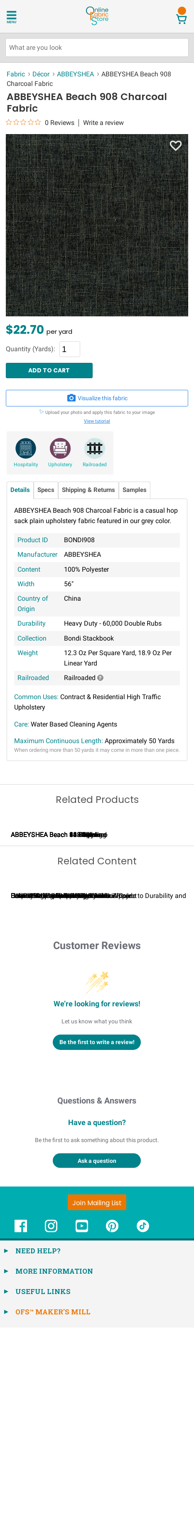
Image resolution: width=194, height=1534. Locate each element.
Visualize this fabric (97, 398)
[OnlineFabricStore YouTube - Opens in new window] (82, 1436)
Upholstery (60, 464)
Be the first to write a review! (97, 1248)
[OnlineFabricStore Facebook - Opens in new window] (21, 1436)
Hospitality (26, 464)
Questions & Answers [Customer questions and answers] (96, 1307)
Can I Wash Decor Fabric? (149, 1102)
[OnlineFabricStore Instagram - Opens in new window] (51, 1436)
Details (20, 490)
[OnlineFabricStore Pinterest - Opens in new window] (112, 1436)
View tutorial (97, 421)
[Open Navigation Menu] (22, 16)
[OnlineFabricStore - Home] (97, 24)
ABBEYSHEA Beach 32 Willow (150, 938)
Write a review (103, 123)
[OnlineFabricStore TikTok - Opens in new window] (143, 1436)
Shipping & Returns (88, 490)
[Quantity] (69, 349)
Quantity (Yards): (30, 349)
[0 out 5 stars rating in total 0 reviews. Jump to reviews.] (40, 122)
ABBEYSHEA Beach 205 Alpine (56, 938)
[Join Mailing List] (97, 1408)
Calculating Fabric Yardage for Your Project (74, 1102)
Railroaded (95, 464)
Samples (135, 490)
